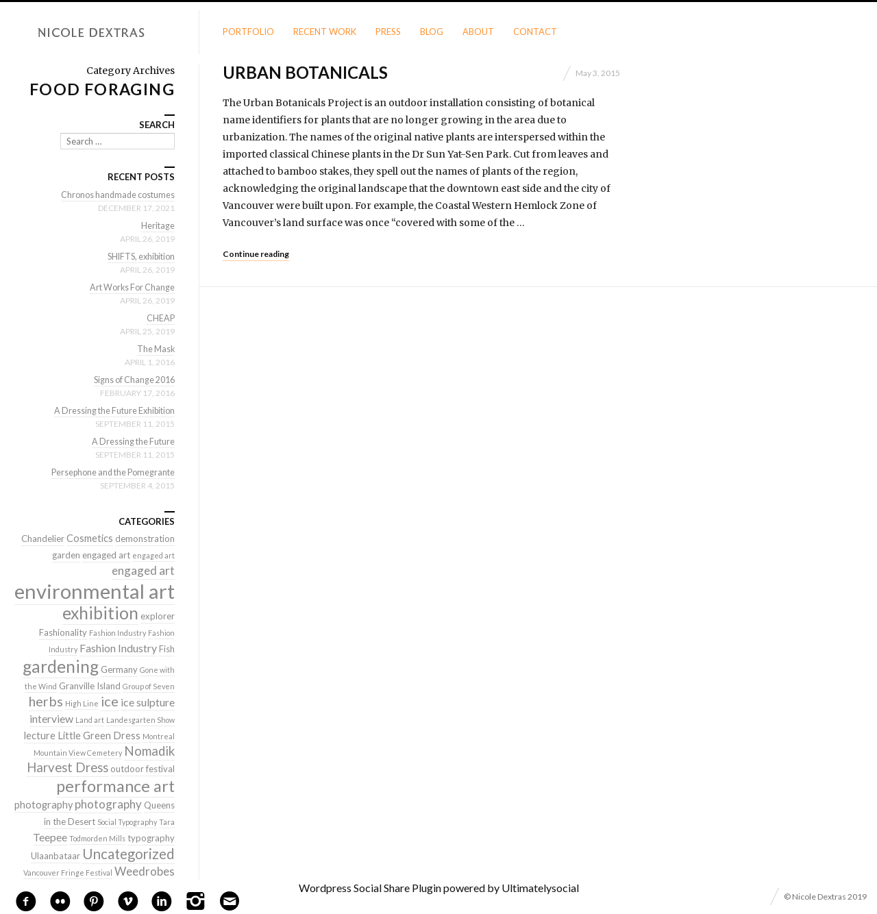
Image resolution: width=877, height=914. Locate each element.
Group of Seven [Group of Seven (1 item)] (149, 686)
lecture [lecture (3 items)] (39, 735)
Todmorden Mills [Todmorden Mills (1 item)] (97, 838)
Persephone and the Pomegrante (109, 472)
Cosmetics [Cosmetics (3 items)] (89, 538)
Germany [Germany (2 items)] (119, 669)
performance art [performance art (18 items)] (115, 785)
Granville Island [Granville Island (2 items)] (90, 685)
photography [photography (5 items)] (108, 804)
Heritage (157, 225)
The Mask (155, 348)
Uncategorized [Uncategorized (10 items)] (128, 853)
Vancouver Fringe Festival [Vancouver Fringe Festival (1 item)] (67, 872)
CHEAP (160, 317)
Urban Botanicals (305, 72)
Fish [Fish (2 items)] (167, 648)
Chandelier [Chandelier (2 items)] (42, 538)
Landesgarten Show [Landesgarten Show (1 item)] (140, 719)
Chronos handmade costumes (115, 194)
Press (388, 31)
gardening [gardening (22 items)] (61, 666)
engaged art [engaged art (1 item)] (153, 555)
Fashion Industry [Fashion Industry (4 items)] (118, 647)
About (478, 31)
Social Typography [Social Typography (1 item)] (127, 821)
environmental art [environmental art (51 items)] (94, 591)
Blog (431, 31)
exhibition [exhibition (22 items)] (100, 613)
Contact (535, 31)
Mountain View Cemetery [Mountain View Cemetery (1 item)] (78, 752)
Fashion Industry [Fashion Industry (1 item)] (117, 632)
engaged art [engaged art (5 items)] (143, 570)
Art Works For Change (130, 287)
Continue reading (256, 254)
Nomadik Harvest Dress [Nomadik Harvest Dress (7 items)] (101, 759)
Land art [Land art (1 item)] (89, 719)
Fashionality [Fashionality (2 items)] (63, 632)
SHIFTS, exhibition (138, 256)
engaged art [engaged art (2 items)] (106, 554)
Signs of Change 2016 (131, 379)
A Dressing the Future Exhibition (111, 410)
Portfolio (248, 31)
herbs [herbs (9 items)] (46, 701)
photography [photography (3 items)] (43, 805)
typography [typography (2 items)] (151, 837)
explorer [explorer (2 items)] (157, 615)
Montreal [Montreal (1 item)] (159, 736)
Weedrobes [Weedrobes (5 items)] (144, 871)
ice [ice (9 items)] (110, 701)
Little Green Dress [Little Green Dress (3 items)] (99, 735)
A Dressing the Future (131, 441)
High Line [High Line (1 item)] (82, 703)
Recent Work (324, 31)
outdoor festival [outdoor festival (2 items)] (142, 768)
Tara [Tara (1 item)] (167, 821)
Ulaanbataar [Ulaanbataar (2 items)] (55, 855)
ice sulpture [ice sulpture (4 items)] (148, 701)
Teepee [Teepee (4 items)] (50, 836)
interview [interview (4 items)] (51, 718)
